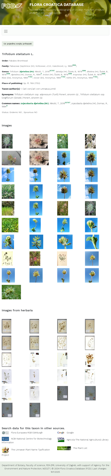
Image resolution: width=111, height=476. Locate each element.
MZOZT (46, 468)
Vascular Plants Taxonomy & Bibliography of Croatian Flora (59, 10)
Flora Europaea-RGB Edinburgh (27, 432)
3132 (74, 65)
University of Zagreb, (66, 465)
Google (70, 432)
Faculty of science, (35, 465)
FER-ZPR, (50, 465)
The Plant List (80, 448)
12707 (52, 71)
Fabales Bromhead (18, 61)
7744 (30, 77)
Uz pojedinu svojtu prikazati (18, 43)
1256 (84, 71)
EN (108, 19)
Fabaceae (14, 66)
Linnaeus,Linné (48, 89)
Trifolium (14, 71)
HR (104, 19)
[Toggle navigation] (6, 31)
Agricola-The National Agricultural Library (88, 439)
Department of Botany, (13, 465)
